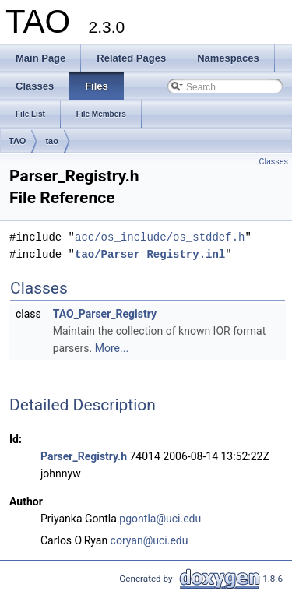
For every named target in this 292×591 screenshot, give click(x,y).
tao (51, 141)
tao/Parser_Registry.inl (150, 254)
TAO (17, 141)
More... (111, 348)
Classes (273, 162)
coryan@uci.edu (149, 540)
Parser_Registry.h (83, 456)
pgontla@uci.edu (160, 518)
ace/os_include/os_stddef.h (160, 237)
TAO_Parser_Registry (105, 314)
